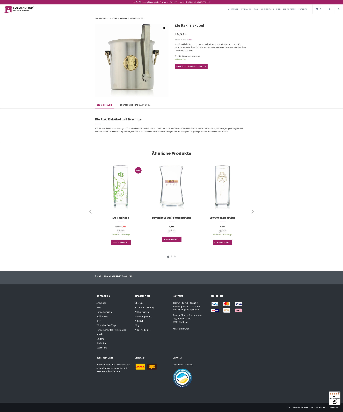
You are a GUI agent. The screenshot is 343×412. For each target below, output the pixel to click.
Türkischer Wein (104, 312)
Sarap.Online (100, 18)
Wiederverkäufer (142, 329)
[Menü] (338, 393)
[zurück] (90, 211)
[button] (164, 28)
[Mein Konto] (329, 9)
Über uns (139, 303)
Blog (137, 325)
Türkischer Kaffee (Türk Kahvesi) (112, 329)
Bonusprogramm (143, 316)
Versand (189, 39)
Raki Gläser (102, 343)
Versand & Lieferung (144, 307)
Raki (256, 9)
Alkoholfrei (289, 9)
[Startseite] (19, 9)
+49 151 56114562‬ (191, 306)
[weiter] (252, 211)
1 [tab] (168, 256)
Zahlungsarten (142, 312)
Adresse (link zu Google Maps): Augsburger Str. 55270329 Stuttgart (187, 318)
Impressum (333, 407)
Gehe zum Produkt (121, 242)
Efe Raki (123, 18)
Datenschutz (321, 407)
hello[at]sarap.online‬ (189, 309)
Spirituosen (267, 9)
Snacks (100, 334)
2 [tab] (171, 256)
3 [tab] (175, 256)
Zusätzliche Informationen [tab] (135, 105)
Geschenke (102, 347)
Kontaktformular (181, 328)
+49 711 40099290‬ (189, 303)
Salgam (100, 338)
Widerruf (139, 320)
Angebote (233, 9)
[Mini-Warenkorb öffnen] (318, 9)
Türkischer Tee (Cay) (106, 325)
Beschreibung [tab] (104, 105)
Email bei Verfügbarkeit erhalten (191, 66)
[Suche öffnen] (338, 9)
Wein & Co (246, 9)
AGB (313, 407)
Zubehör (303, 9)
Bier (278, 9)
